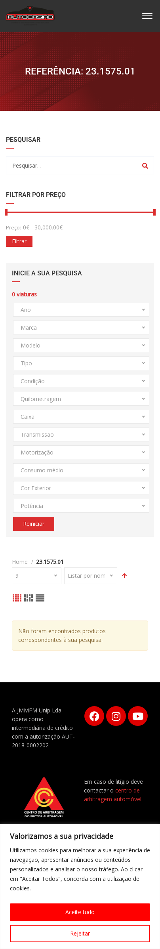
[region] (80, 886)
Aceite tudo (80, 912)
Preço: (13, 227)
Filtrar (19, 241)
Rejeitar (80, 933)
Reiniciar (33, 523)
